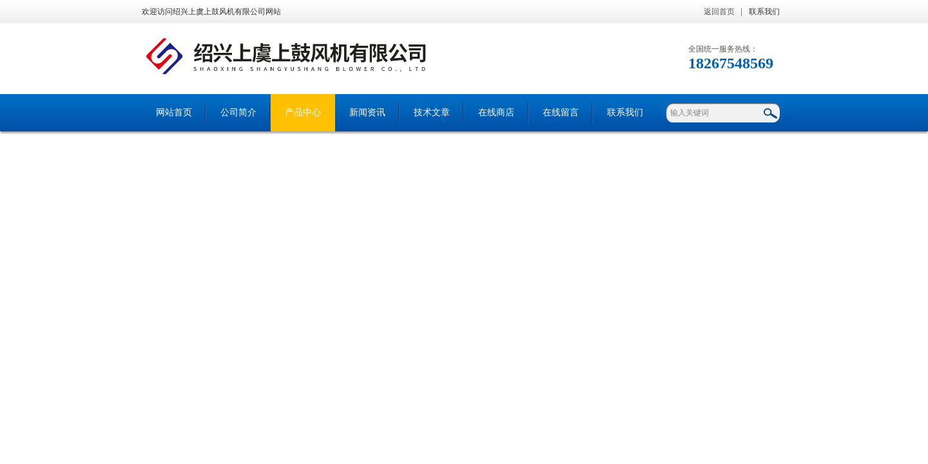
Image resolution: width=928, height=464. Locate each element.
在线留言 (561, 112)
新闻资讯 (367, 112)
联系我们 (764, 11)
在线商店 (496, 112)
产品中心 (303, 112)
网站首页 (174, 112)
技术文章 (432, 112)
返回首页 (719, 11)
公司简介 (238, 112)
